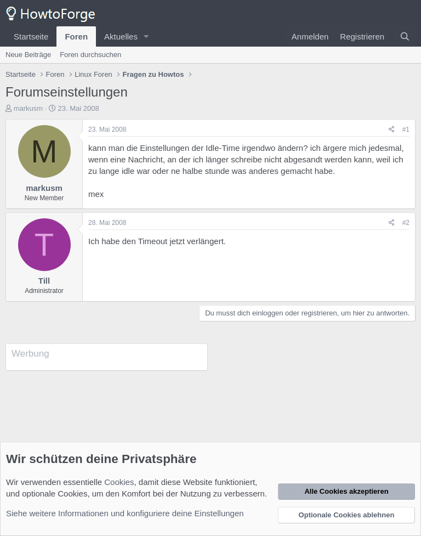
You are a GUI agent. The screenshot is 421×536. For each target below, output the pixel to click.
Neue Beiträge (28, 54)
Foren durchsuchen (90, 54)
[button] (146, 36)
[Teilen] (392, 129)
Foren (76, 36)
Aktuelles (121, 36)
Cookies (119, 482)
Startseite (31, 36)
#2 (405, 223)
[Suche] (405, 36)
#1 (405, 129)
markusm (28, 108)
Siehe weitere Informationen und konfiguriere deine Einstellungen (125, 513)
